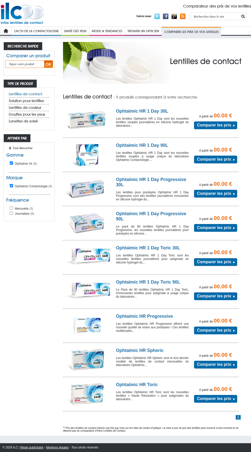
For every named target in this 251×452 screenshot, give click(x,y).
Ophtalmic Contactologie (33, 186)
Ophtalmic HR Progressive (144, 316)
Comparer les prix (214, 125)
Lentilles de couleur (25, 107)
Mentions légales (57, 447)
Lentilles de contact (25, 94)
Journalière (24, 213)
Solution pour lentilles (26, 101)
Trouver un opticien (143, 31)
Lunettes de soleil (23, 121)
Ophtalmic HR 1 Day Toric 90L (148, 282)
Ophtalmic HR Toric (137, 384)
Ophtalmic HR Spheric (140, 350)
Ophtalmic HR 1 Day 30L (142, 111)
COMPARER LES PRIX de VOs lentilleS (191, 32)
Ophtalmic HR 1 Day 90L (142, 145)
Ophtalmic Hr (26, 163)
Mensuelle (24, 208)
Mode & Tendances (107, 31)
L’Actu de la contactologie (36, 31)
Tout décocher (22, 148)
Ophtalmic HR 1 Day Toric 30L (148, 247)
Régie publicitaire (31, 447)
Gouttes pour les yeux (27, 114)
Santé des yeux (75, 31)
